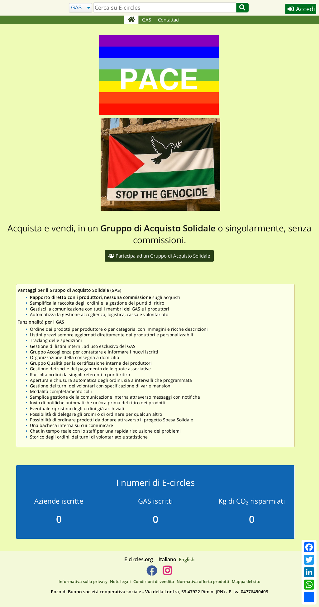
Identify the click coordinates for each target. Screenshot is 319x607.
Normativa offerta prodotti (203, 581)
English (187, 559)
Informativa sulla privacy (83, 581)
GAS (146, 20)
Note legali (120, 581)
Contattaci (168, 20)
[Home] (131, 20)
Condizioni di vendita (153, 581)
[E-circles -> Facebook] (151, 573)
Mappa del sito (246, 581)
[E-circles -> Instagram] (167, 573)
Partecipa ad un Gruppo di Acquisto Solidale (159, 256)
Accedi (301, 9)
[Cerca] (80, 8)
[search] (164, 7)
